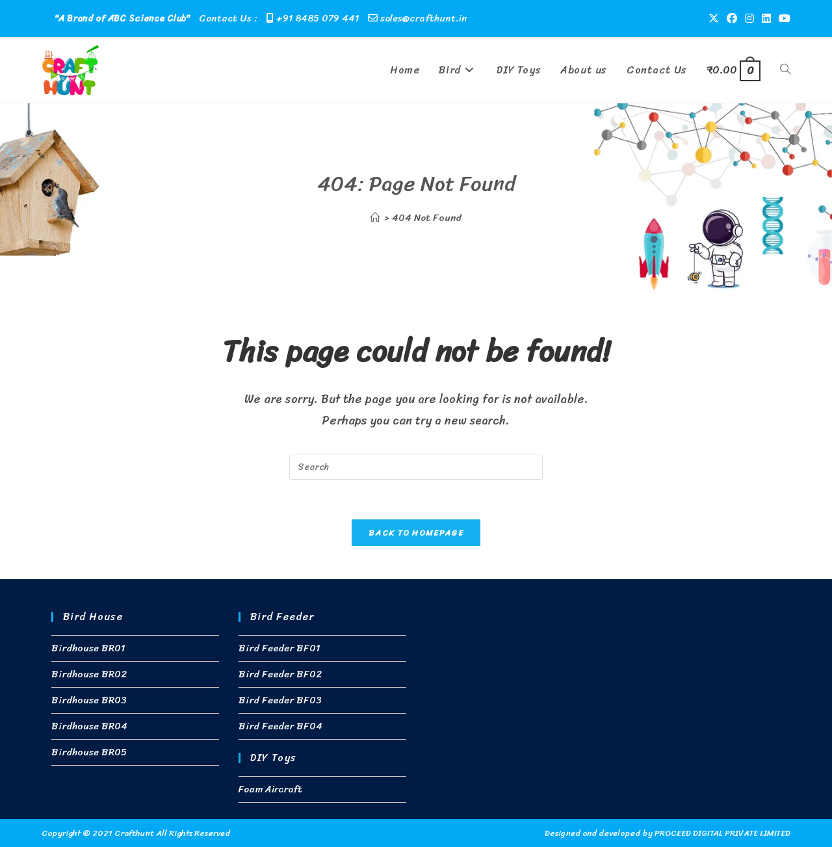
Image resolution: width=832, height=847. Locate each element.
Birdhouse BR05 (89, 752)
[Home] (375, 217)
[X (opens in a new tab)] (714, 18)
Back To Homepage (416, 532)
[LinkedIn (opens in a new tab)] (766, 18)
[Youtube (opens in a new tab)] (782, 18)
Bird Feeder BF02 (280, 674)
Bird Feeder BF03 (280, 700)
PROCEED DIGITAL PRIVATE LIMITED (722, 833)
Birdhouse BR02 (89, 674)
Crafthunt (133, 833)
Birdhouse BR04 (89, 726)
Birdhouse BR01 (88, 648)
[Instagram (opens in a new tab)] (749, 18)
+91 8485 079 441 (317, 18)
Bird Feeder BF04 (280, 726)
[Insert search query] (416, 467)
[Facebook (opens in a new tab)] (732, 18)
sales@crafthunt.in (422, 18)
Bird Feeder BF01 (279, 648)
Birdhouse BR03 (89, 700)
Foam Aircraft (270, 789)
